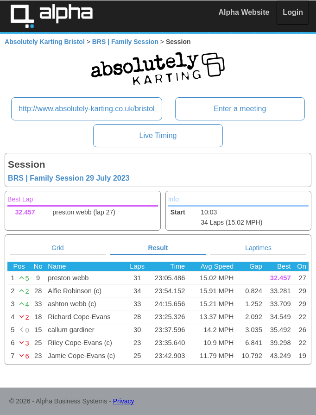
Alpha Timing (51, 15)
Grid (57, 248)
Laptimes (258, 248)
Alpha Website (244, 12)
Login (293, 12)
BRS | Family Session (125, 41)
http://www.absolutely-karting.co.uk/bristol (86, 109)
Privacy (123, 401)
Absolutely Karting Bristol (45, 41)
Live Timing (158, 135)
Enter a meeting (240, 109)
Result (158, 248)
